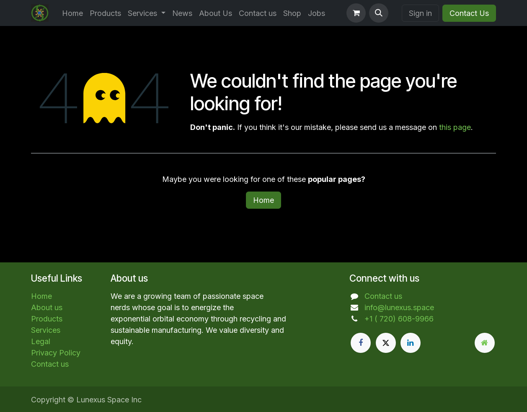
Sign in (420, 13)
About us (46, 307)
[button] (378, 13)
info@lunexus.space (399, 307)
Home (263, 200)
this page (455, 127)
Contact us (50, 364)
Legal (40, 341)
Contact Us (469, 13)
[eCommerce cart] (356, 13)
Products (46, 318)
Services (45, 330)
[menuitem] (72, 13)
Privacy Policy (55, 352)
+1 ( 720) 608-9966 (399, 318)
